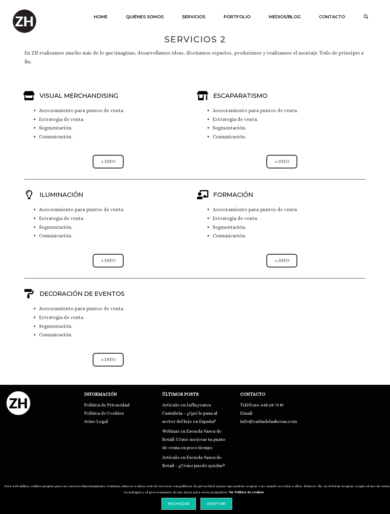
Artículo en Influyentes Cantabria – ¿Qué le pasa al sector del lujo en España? (189, 413)
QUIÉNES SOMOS (145, 16)
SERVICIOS (193, 16)
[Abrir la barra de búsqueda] (366, 16)
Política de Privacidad (106, 405)
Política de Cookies (104, 413)
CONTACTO (332, 16)
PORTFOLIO (237, 16)
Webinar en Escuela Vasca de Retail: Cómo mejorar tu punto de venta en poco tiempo (193, 439)
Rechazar (179, 504)
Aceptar (216, 504)
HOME (101, 16)
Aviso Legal (96, 421)
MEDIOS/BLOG (285, 16)
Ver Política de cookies (246, 492)
